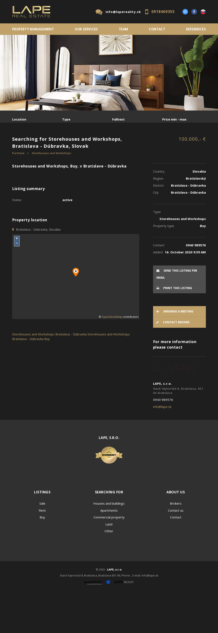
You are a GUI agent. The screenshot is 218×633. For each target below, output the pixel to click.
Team (123, 29)
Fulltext (118, 119)
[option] (109, 73)
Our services (86, 29)
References (196, 29)
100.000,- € (192, 179)
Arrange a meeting (174, 352)
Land (108, 565)
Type (66, 119)
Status (17, 240)
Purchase (69, 141)
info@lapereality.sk (123, 12)
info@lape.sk (162, 447)
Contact (157, 29)
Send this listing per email (176, 314)
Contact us (176, 551)
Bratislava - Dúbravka (71, 375)
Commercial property (109, 558)
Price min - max (174, 119)
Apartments (109, 551)
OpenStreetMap (112, 357)
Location (19, 119)
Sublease (27, 151)
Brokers (176, 544)
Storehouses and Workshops (51, 194)
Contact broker (172, 363)
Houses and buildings (109, 544)
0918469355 (163, 11)
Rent (44, 141)
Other (109, 572)
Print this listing (174, 329)
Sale (24, 141)
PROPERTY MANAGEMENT (33, 29)
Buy (42, 558)
